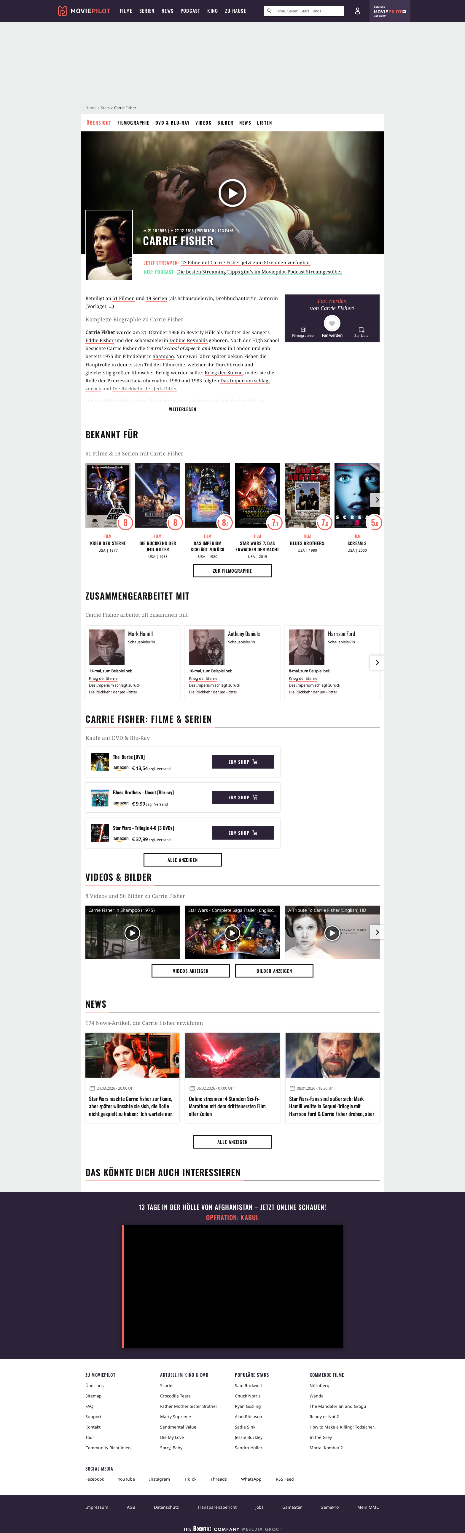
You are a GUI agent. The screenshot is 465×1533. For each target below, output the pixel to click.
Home (90, 107)
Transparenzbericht (217, 1507)
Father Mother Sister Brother (188, 1406)
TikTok (190, 1479)
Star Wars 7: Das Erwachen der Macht (257, 546)
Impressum (96, 1507)
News (245, 122)
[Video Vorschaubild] (132, 933)
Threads (219, 1479)
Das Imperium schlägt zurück (207, 546)
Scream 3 (357, 543)
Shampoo (163, 356)
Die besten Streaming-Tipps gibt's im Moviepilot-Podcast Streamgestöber (260, 271)
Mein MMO (368, 1507)
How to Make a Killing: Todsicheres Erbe (345, 1427)
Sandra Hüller (248, 1447)
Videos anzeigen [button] (190, 970)
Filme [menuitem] (126, 10)
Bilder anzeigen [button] (274, 970)
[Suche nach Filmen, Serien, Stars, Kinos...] (304, 11)
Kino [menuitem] (212, 10)
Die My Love (172, 1437)
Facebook (94, 1479)
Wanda (317, 1396)
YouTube (126, 1479)
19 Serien (156, 298)
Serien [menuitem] (147, 10)
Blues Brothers (307, 543)
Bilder (225, 122)
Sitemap (93, 1396)
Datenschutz (166, 1507)
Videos (203, 122)
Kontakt (93, 1427)
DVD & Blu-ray (172, 122)
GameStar (292, 1507)
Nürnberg (319, 1385)
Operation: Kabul (232, 1217)
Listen (264, 122)
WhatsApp (251, 1479)
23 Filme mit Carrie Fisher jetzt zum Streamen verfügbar (245, 262)
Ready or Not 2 (324, 1416)
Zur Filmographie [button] (232, 570)
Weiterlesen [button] (182, 409)
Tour (89, 1437)
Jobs (259, 1507)
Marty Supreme (175, 1416)
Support (93, 1416)
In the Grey (321, 1437)
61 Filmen (123, 298)
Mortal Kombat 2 (326, 1447)
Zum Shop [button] (243, 762)
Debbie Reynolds (188, 340)
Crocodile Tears (175, 1396)
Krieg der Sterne (224, 372)
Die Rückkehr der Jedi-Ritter (144, 388)
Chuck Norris (248, 1396)
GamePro (330, 1507)
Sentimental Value (178, 1427)
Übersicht (99, 122)
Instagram (159, 1479)
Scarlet (167, 1385)
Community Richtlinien (108, 1447)
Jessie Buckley (248, 1437)
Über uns (94, 1385)
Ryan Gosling (248, 1406)
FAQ (89, 1406)
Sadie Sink (245, 1427)
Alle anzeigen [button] (183, 859)
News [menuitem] (167, 10)
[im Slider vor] (377, 500)
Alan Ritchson (248, 1416)
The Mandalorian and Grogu (338, 1406)
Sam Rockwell (248, 1385)
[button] (303, 332)
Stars (105, 107)
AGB (131, 1507)
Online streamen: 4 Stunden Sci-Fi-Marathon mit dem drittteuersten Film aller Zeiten (227, 1106)
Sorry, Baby (171, 1447)
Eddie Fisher (99, 340)
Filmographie (133, 122)
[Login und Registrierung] (357, 11)
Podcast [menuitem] (190, 10)
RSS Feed (285, 1479)
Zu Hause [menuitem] (235, 10)
